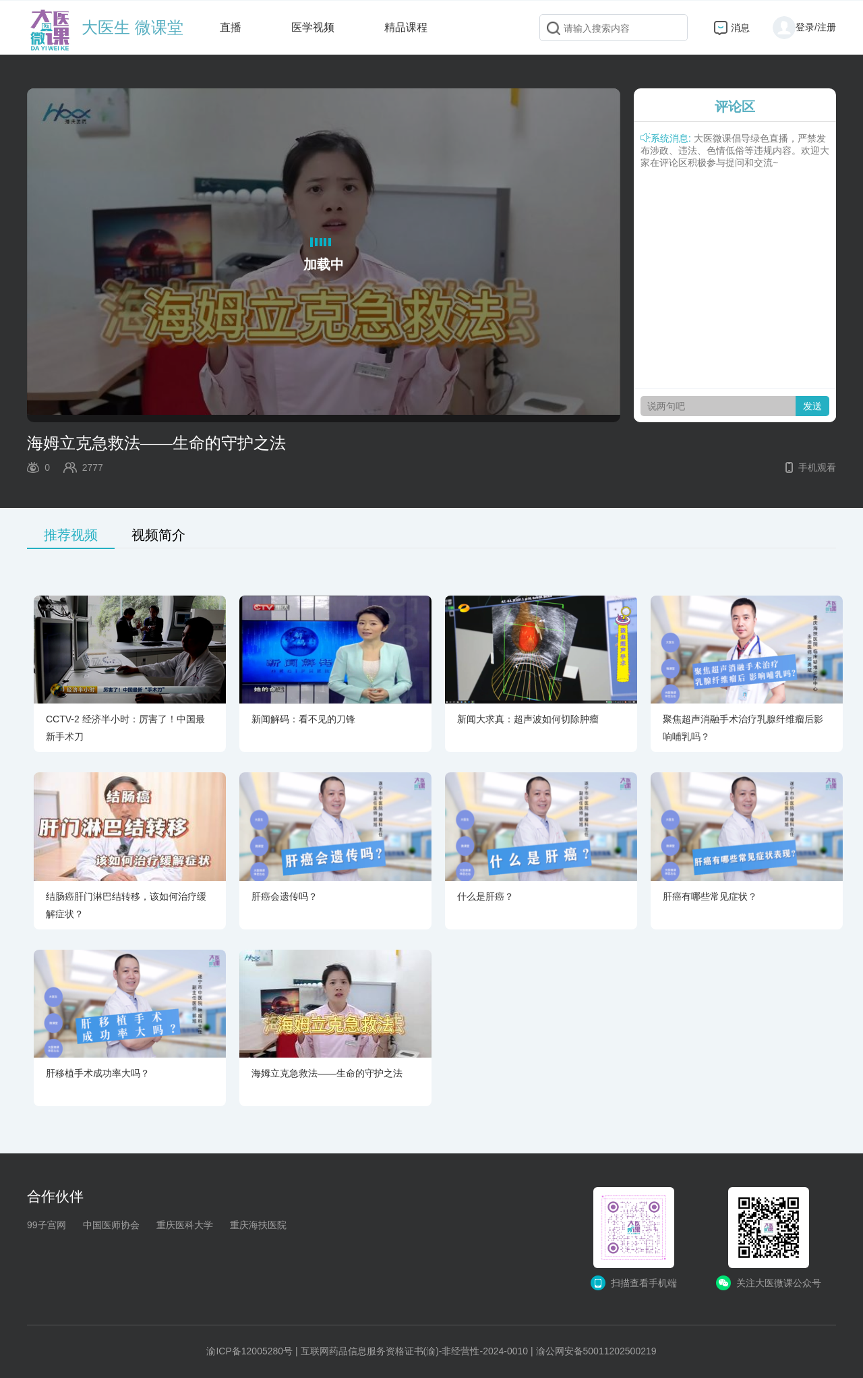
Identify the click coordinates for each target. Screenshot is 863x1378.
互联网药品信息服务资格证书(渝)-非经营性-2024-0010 (415, 1351)
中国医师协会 (111, 1224)
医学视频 (312, 27)
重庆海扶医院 (258, 1224)
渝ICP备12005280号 (249, 1351)
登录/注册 (804, 27)
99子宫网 (46, 1224)
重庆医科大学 (184, 1224)
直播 (230, 27)
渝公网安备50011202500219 (596, 1351)
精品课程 (405, 27)
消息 (740, 27)
